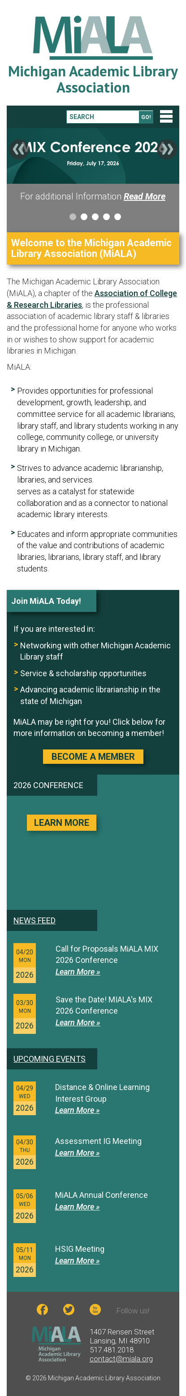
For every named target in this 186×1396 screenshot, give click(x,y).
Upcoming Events (49, 1059)
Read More (144, 196)
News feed (34, 920)
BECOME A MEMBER (93, 756)
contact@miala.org (121, 1358)
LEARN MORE (61, 822)
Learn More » (78, 971)
